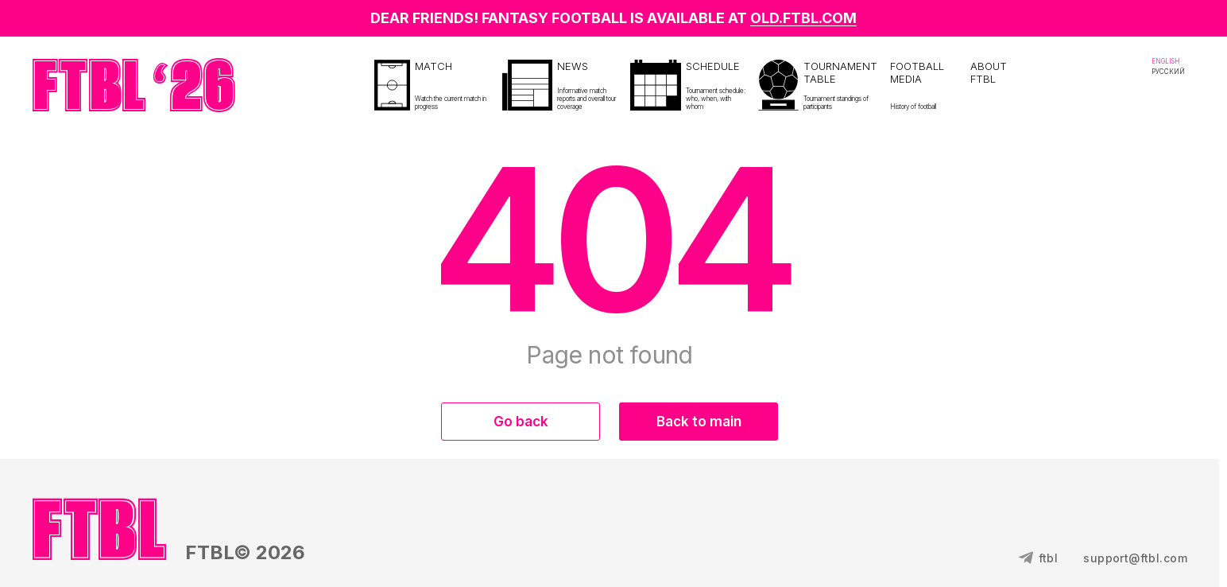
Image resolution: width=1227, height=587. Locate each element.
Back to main (698, 422)
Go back (521, 422)
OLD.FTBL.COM (803, 18)
